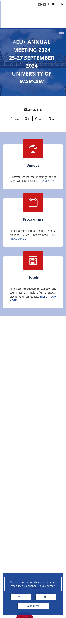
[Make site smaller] (44, 4)
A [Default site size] (42, 4)
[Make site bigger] (39, 4)
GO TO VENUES (45, 180)
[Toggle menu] (61, 32)
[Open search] (60, 4)
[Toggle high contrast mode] (53, 4)
